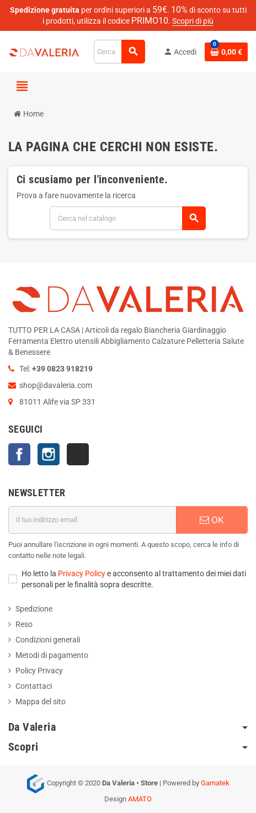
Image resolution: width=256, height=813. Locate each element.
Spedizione (33, 608)
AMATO (140, 799)
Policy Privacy (39, 670)
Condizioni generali (47, 639)
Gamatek (215, 783)
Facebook (19, 454)
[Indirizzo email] (92, 520)
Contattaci (33, 686)
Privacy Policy (81, 573)
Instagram (49, 454)
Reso (24, 624)
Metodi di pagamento (51, 655)
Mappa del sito (40, 701)
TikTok (78, 454)
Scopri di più (193, 21)
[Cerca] (119, 51)
